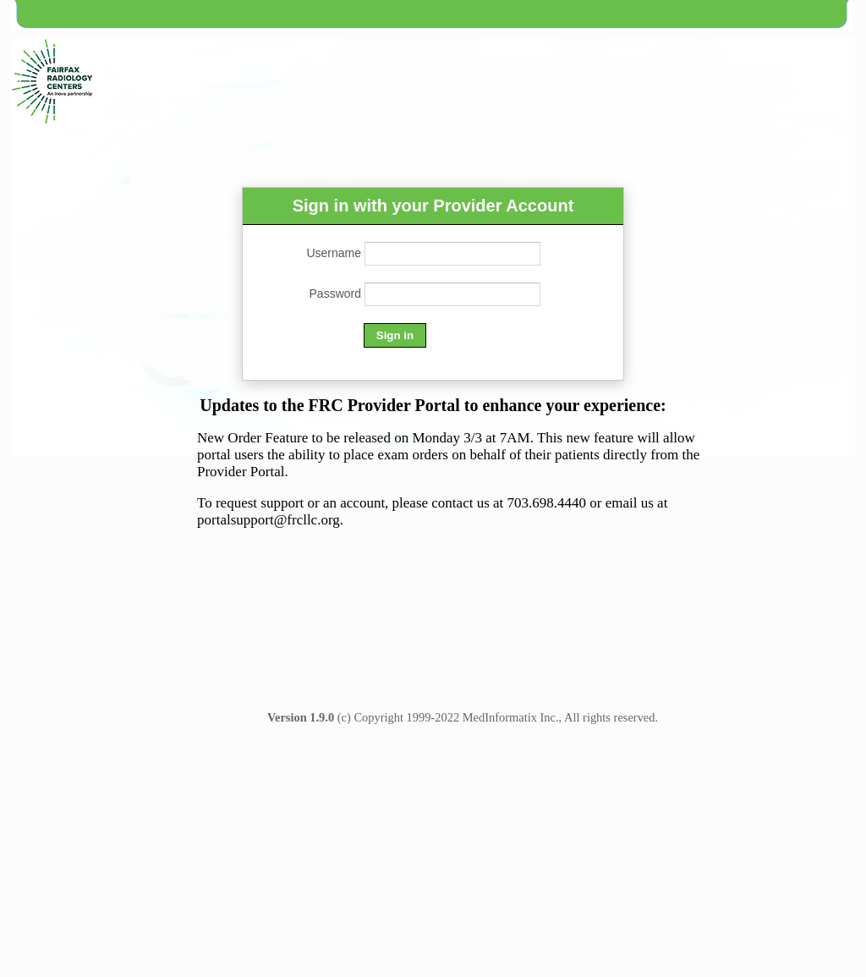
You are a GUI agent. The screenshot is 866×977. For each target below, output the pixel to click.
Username (333, 253)
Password (335, 293)
